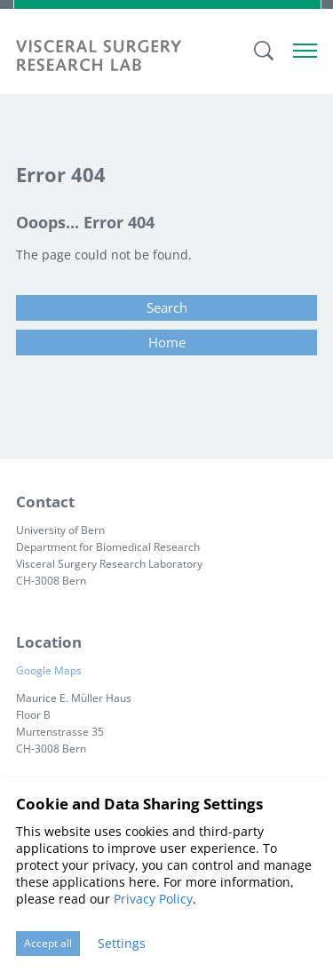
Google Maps (53, 670)
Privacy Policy (153, 898)
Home (167, 342)
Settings (122, 943)
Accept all (48, 943)
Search (167, 307)
